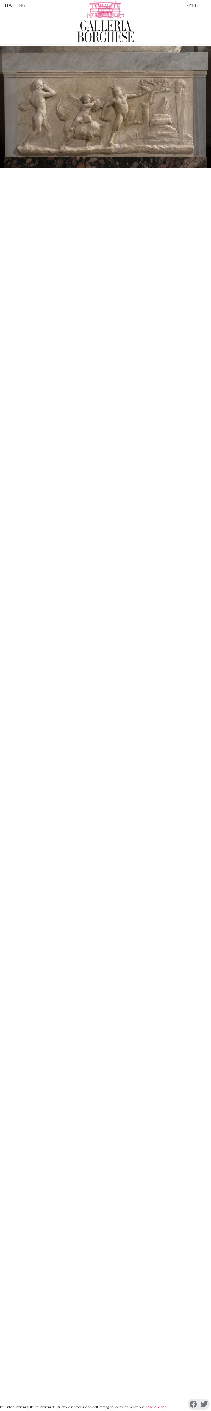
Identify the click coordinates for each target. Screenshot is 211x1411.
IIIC (173, 430)
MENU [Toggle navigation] (197, 6)
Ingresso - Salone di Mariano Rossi (95, 330)
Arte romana (22, 194)
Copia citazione (57, 798)
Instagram (76, 1404)
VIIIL (139, 430)
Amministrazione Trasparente (103, 1228)
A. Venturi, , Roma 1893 (94, 855)
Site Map (103, 1241)
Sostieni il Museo (103, 1235)
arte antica (72, 349)
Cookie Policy (43, 1392)
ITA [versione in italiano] (8, 5)
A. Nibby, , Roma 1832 (98, 816)
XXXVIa (125, 430)
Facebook (26, 1404)
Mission (103, 1205)
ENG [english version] (20, 5)
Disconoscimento (74, 1392)
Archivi (104, 1212)
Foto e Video (156, 173)
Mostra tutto (189, 955)
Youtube (176, 1404)
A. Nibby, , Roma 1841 (85, 835)
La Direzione (103, 1198)
